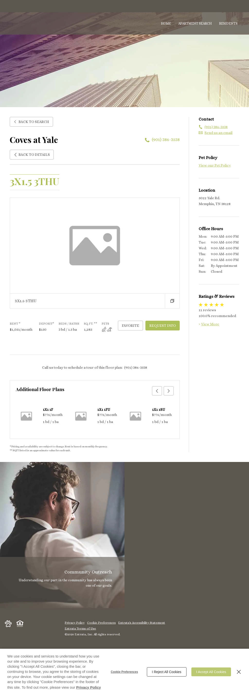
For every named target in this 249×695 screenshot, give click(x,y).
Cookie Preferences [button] (101, 622)
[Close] (239, 672)
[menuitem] (166, 23)
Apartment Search (195, 23)
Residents (228, 23)
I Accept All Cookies (211, 672)
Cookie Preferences (124, 672)
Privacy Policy (75, 622)
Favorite (130, 325)
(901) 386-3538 (166, 139)
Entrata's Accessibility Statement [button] (141, 622)
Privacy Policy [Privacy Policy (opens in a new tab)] (88, 687)
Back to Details (32, 154)
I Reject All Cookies (166, 672)
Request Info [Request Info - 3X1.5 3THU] (162, 325)
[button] (172, 301)
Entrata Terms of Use (80, 628)
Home (166, 23)
